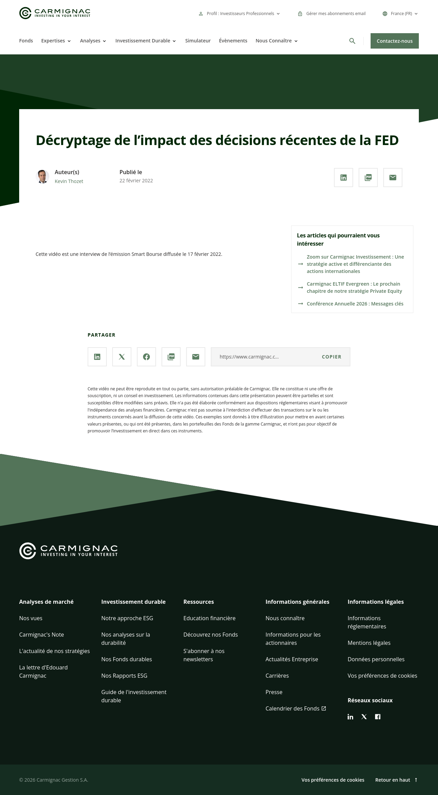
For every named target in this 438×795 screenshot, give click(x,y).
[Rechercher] (352, 41)
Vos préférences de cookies (382, 675)
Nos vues (30, 618)
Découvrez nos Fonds (210, 634)
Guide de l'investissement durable (134, 696)
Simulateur (197, 40)
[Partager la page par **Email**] (392, 177)
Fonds (26, 40)
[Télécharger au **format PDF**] (368, 177)
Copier (332, 356)
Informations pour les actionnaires (293, 639)
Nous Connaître (274, 40)
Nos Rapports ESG (124, 675)
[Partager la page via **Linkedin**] (343, 177)
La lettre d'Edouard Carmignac (43, 671)
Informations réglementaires (367, 622)
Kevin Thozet (69, 181)
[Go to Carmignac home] (54, 13)
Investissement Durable (142, 40)
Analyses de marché (46, 601)
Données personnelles (376, 659)
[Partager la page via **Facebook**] (146, 356)
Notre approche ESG (127, 618)
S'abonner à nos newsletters (203, 655)
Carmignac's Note (41, 634)
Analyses (90, 40)
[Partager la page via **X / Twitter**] (121, 356)
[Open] (68, 41)
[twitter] (364, 716)
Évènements (233, 40)
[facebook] (378, 716)
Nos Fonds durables (126, 659)
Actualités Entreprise (292, 659)
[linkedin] (350, 716)
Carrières (277, 675)
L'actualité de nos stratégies (54, 651)
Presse (274, 692)
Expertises (53, 40)
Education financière (209, 618)
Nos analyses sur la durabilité (125, 639)
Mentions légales (369, 643)
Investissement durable (133, 601)
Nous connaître (285, 618)
